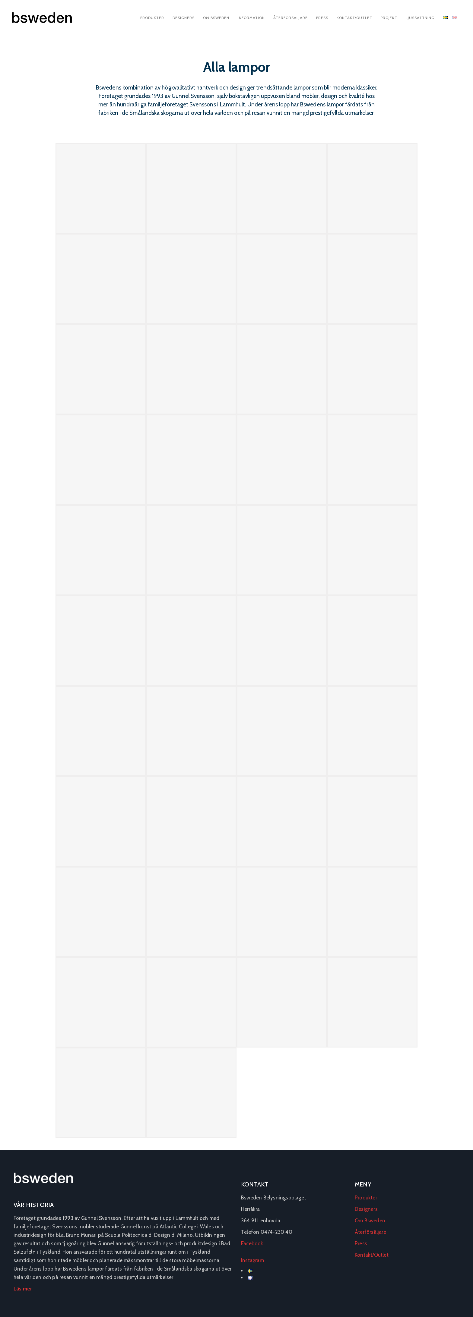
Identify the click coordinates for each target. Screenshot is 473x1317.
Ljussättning (420, 17)
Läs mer (23, 1289)
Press (322, 17)
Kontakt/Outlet (354, 17)
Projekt (389, 17)
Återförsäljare (290, 17)
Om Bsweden (216, 17)
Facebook (252, 1243)
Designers (184, 17)
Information (251, 17)
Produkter (152, 17)
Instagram (252, 1260)
